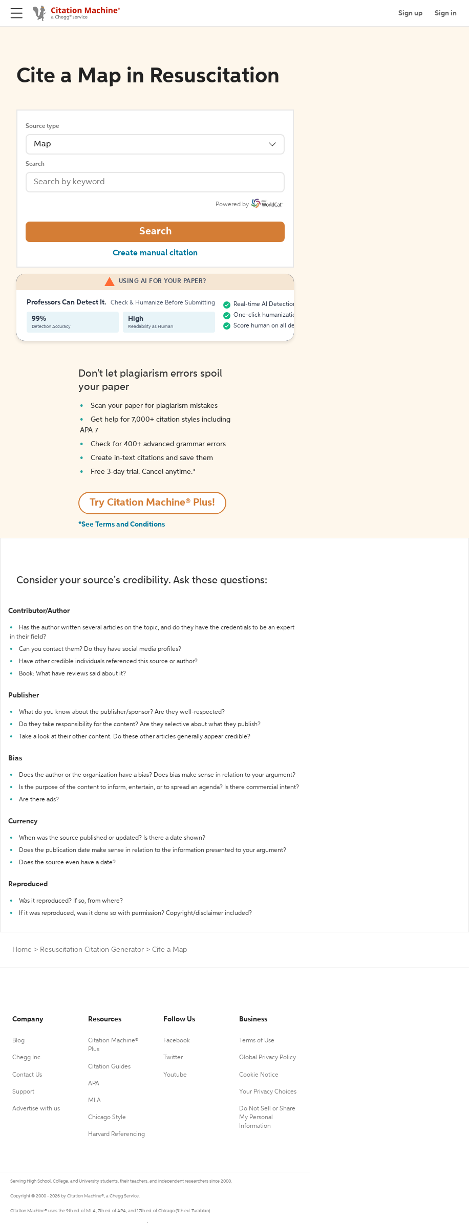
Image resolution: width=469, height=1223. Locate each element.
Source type (42, 126)
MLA (94, 1101)
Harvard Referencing (116, 1134)
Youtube (175, 1075)
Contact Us (27, 1075)
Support (23, 1092)
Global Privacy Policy (267, 1058)
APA (93, 1084)
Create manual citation (155, 253)
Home (22, 949)
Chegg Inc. (27, 1058)
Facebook (176, 1041)
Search (35, 164)
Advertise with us (36, 1109)
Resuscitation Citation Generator (92, 949)
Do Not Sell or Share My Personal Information (267, 1117)
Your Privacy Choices (267, 1092)
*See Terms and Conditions (121, 524)
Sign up (410, 13)
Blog (18, 1041)
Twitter (173, 1058)
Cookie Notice (259, 1075)
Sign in (446, 13)
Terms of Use (256, 1041)
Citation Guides (109, 1067)
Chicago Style (107, 1118)
